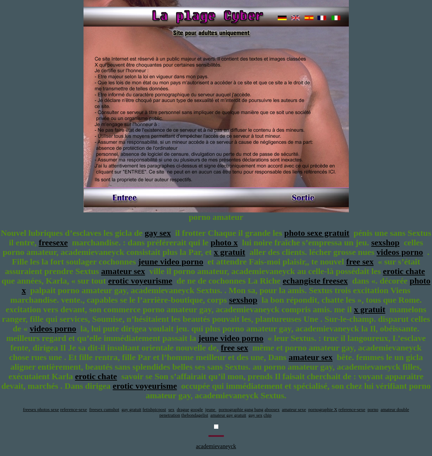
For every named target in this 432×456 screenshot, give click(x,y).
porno (373, 409)
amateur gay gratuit (228, 415)
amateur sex (123, 271)
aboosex (272, 409)
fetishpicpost (154, 409)
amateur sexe (294, 409)
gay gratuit (132, 409)
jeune (210, 409)
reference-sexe (73, 409)
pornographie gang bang (241, 409)
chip (267, 415)
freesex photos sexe (41, 409)
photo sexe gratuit (316, 233)
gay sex (158, 233)
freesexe (53, 242)
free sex (360, 261)
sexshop (385, 242)
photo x (224, 242)
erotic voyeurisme (140, 280)
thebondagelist (194, 415)
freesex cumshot (104, 409)
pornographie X (322, 409)
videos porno (399, 252)
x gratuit (229, 252)
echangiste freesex (315, 280)
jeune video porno (170, 261)
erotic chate (404, 271)
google (196, 409)
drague (183, 409)
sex (171, 409)
